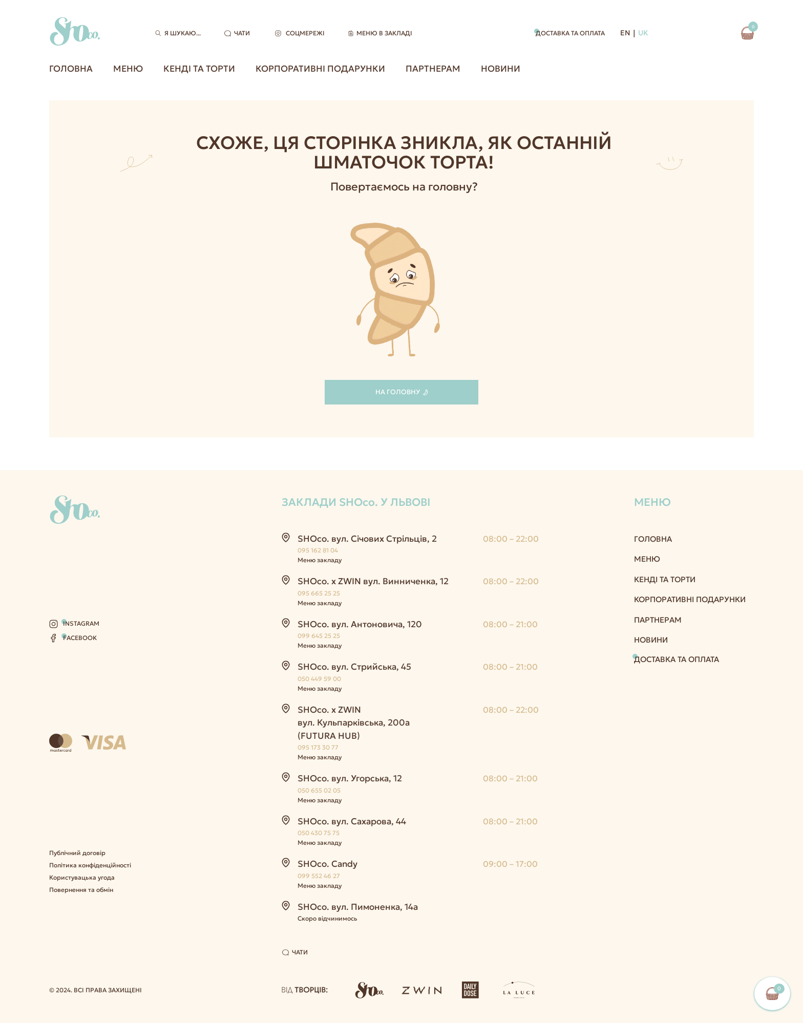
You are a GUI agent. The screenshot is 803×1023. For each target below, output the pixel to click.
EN (625, 32)
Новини (500, 68)
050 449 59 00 (319, 679)
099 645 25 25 (319, 636)
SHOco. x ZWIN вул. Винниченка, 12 (373, 581)
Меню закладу (320, 560)
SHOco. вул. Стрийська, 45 (354, 666)
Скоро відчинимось (327, 918)
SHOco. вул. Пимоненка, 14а (358, 906)
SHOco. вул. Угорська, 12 (350, 778)
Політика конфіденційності (90, 865)
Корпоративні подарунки (320, 68)
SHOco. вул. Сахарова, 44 (352, 821)
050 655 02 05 (319, 790)
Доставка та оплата (570, 33)
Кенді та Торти (199, 68)
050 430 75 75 (319, 833)
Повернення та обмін (81, 889)
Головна (71, 68)
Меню (128, 68)
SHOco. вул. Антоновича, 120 (360, 624)
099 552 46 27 (319, 876)
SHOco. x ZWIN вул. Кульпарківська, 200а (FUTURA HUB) (354, 722)
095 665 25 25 (319, 593)
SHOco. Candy (327, 863)
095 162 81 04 (318, 550)
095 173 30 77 (318, 747)
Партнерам (433, 68)
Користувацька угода (82, 877)
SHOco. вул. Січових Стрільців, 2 (367, 538)
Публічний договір (77, 853)
